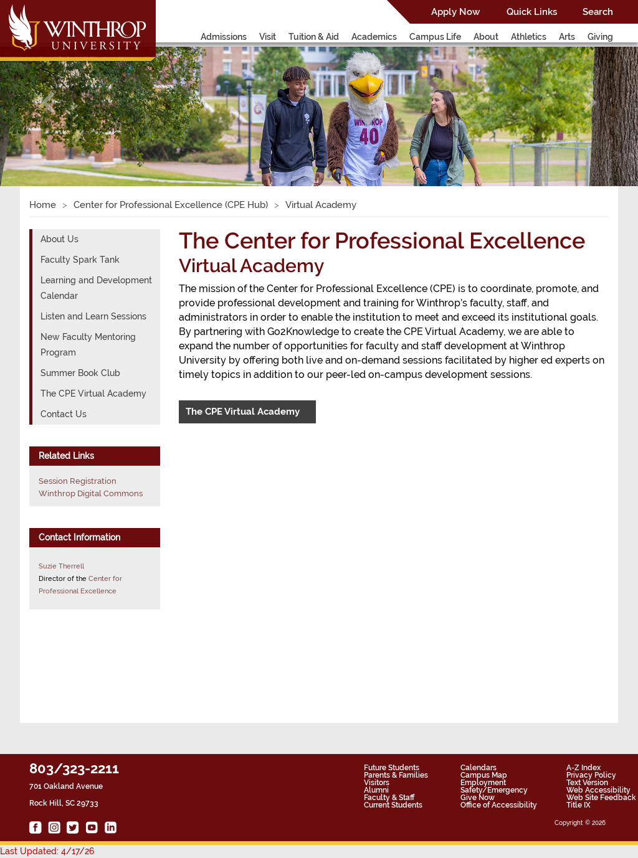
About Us (59, 239)
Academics (374, 37)
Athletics (528, 37)
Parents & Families (396, 775)
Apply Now (455, 11)
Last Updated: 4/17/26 (47, 851)
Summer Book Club (80, 373)
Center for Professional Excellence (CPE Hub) (171, 204)
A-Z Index (583, 767)
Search (598, 11)
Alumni (376, 790)
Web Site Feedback (601, 797)
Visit (267, 37)
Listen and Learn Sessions (93, 316)
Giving (600, 37)
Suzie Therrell (61, 566)
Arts (567, 37)
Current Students (393, 805)
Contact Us (63, 414)
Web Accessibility (598, 790)
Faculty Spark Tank (80, 260)
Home (42, 204)
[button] (48, 102)
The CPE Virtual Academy (243, 411)
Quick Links (532, 11)
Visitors (376, 782)
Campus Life (435, 37)
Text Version (587, 782)
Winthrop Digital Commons (91, 493)
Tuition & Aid (313, 37)
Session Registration (78, 481)
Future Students (391, 767)
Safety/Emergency (494, 790)
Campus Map (483, 775)
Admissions (224, 37)
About (486, 37)
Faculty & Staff (389, 797)
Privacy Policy (591, 775)
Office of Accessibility (498, 805)
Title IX (578, 805)
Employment (483, 782)
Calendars (478, 767)
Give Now (477, 797)
